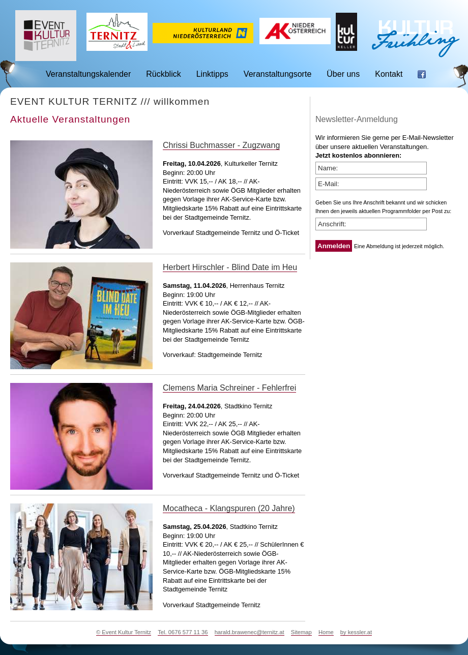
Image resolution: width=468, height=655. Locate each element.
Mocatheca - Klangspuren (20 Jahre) (229, 508)
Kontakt (388, 74)
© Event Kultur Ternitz (123, 632)
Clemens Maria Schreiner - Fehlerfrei (229, 388)
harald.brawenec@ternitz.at (249, 632)
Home (326, 632)
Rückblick (163, 74)
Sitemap (301, 632)
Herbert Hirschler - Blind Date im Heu (230, 267)
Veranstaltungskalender (88, 74)
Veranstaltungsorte (277, 74)
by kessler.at (356, 632)
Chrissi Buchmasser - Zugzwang (221, 145)
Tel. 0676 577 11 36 (183, 632)
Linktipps (212, 74)
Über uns (343, 74)
